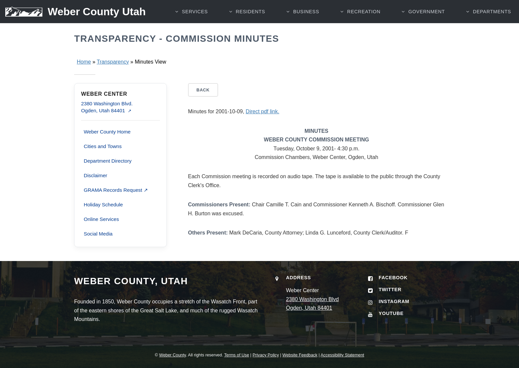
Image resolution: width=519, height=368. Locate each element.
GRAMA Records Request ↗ (116, 190)
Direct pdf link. (262, 111)
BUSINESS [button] (306, 11)
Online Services (101, 219)
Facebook (393, 277)
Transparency (113, 62)
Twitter (390, 289)
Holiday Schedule (103, 204)
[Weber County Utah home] (73, 11)
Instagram (394, 301)
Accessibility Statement (342, 354)
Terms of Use (236, 354)
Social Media (98, 234)
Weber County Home (107, 131)
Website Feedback (299, 354)
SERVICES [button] (195, 11)
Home (84, 62)
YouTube (391, 313)
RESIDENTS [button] (250, 11)
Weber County (172, 354)
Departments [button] (492, 11)
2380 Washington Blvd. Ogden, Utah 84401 (107, 107)
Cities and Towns (103, 146)
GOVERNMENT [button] (426, 11)
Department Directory (107, 161)
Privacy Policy (266, 354)
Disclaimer (95, 175)
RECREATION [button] (363, 11)
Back (203, 89)
